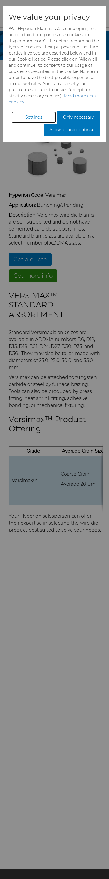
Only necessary (78, 117)
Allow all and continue (71, 129)
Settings (33, 117)
